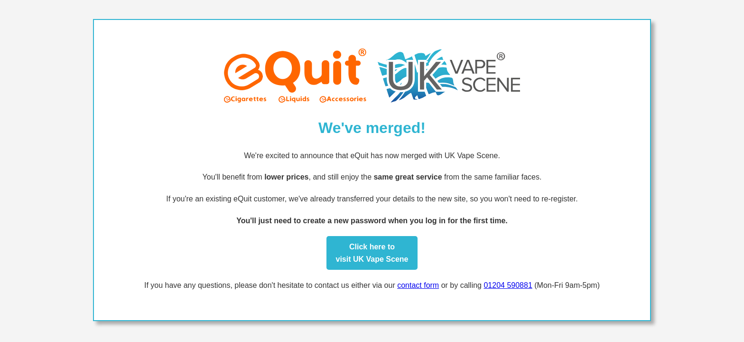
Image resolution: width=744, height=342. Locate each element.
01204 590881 (508, 285)
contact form (418, 285)
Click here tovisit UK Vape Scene (372, 253)
